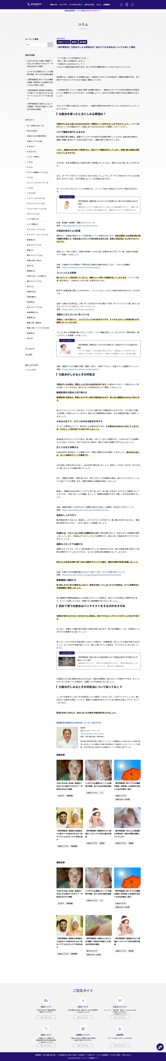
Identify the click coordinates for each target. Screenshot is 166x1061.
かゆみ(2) (29, 146)
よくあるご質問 (115, 1055)
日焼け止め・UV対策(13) (35, 276)
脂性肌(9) (29, 333)
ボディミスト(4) (32, 213)
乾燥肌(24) (30, 239)
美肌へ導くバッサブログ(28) (37, 328)
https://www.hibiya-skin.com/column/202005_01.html (85, 509)
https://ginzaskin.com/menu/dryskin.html (80, 225)
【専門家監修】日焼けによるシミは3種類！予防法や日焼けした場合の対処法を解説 (98, 941)
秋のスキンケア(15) (33, 307)
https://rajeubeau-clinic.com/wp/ (92, 733)
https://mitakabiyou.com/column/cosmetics (81, 267)
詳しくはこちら (46, 1017)
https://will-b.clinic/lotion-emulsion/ (78, 309)
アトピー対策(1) (32, 156)
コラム (98, 4)
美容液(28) (30, 317)
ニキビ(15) (30, 193)
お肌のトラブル (63, 42)
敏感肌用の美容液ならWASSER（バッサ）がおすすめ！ (79, 722)
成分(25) (29, 265)
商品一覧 (53, 4)
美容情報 (83, 42)
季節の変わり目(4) (33, 260)
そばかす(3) (30, 151)
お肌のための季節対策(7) (35, 136)
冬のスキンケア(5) (33, 245)
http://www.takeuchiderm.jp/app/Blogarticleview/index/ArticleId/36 (91, 574)
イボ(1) (29, 162)
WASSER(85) (31, 130)
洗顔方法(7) (30, 291)
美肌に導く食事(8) (33, 322)
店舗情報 (106, 4)
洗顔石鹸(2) (30, 296)
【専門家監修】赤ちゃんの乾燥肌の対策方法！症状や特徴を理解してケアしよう (127, 833)
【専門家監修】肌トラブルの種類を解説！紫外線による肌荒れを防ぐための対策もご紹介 (127, 786)
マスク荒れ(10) (32, 219)
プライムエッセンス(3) (35, 203)
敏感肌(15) (30, 270)
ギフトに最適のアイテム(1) (36, 172)
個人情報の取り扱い (49, 1055)
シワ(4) (29, 187)
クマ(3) (29, 177)
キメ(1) (29, 167)
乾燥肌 (131, 843)
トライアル (63, 4)
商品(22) (29, 250)
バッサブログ (30, 369)
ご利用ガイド (91, 1055)
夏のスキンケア (92, 951)
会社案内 (81, 1055)
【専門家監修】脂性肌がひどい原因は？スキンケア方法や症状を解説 (98, 833)
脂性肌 (102, 843)
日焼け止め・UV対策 (122, 799)
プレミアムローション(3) (35, 208)
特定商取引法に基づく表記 (67, 1055)
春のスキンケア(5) (33, 281)
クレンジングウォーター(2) (36, 182)
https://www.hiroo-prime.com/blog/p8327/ (80, 369)
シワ (101, 793)
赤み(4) (29, 338)
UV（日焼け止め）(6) (34, 125)
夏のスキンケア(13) (33, 255)
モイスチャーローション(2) (36, 234)
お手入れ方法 (89, 4)
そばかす (61, 796)
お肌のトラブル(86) (33, 141)
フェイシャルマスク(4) (35, 198)
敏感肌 (74, 42)
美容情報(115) (31, 312)
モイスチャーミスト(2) (35, 229)
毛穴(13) (29, 286)
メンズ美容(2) (31, 224)
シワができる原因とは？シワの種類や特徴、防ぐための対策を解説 (98, 784)
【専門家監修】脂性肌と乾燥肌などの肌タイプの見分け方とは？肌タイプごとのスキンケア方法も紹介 (69, 835)
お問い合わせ (126, 1055)
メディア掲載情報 (102, 1055)
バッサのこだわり (75, 4)
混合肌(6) (29, 302)
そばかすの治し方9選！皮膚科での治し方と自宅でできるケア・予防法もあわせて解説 (69, 786)
